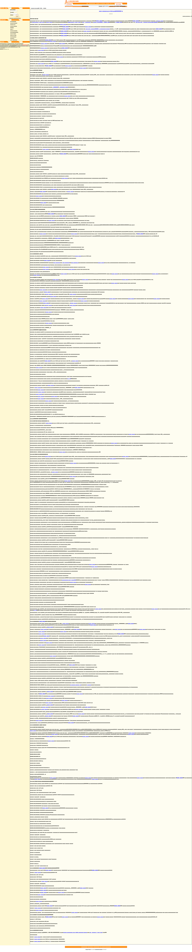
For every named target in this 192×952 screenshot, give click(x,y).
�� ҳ (87, 3)
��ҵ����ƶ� (75, 262)
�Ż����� (119, 3)
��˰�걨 (13, 24)
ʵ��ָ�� (115, 3)
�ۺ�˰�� (14, 35)
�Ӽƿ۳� (69, 378)
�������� (92, 3)
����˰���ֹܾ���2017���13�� (101, 22)
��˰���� (14, 26)
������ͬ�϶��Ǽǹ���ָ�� (69, 580)
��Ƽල (13, 38)
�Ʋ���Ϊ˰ (14, 33)
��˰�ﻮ (111, 3)
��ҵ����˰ (15, 30)
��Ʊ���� (14, 23)
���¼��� (49, 22)
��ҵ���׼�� (56, 262)
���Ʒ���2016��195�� (74, 22)
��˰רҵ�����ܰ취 (86, 22)
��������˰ (122, 6)
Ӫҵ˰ (13, 29)
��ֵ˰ (118, 6)
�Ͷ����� (95, 4)
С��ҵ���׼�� (65, 262)
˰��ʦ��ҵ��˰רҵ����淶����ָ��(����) (146, 22)
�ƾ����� (102, 3)
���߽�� (108, 3)
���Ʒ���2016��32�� (38, 22)
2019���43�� (118, 22)
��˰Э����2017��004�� (95, 932)
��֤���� (14, 21)
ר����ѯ (98, 3)
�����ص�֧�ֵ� (57, 87)
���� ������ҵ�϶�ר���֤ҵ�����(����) (75, 932)
